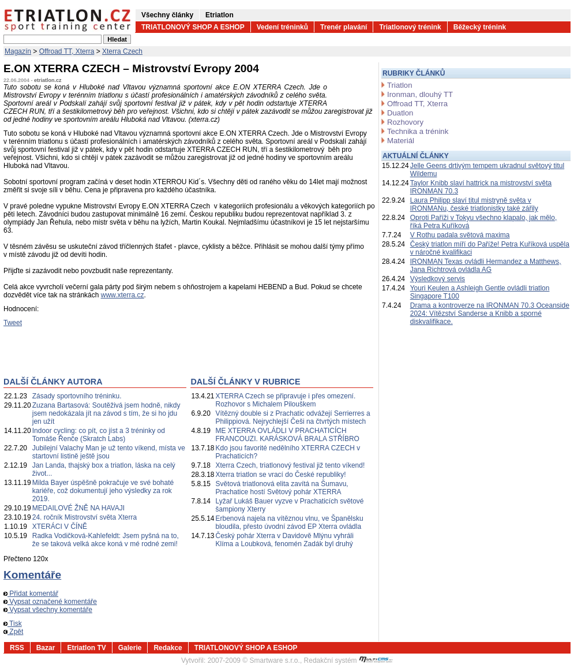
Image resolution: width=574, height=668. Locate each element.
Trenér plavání (343, 27)
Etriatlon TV (86, 648)
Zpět (13, 632)
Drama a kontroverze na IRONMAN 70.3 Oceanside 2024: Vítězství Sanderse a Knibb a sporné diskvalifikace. (489, 313)
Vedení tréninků (282, 27)
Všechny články (167, 15)
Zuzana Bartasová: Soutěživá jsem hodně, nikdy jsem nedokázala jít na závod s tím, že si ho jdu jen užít (106, 413)
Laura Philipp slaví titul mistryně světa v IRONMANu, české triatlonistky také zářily (474, 204)
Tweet (12, 323)
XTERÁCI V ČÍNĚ (59, 527)
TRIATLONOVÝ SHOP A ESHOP (193, 27)
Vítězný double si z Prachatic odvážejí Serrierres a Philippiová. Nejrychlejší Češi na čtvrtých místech (293, 417)
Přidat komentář (30, 593)
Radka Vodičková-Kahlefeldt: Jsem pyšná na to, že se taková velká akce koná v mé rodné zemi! (105, 540)
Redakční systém (348, 660)
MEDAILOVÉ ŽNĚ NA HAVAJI (78, 508)
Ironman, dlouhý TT (420, 94)
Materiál (400, 140)
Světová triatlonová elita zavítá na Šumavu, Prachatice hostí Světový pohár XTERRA (282, 488)
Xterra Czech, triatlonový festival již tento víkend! (290, 465)
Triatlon (399, 85)
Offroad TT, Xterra (67, 51)
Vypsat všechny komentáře (47, 610)
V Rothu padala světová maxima (460, 235)
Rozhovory (405, 122)
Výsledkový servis (437, 279)
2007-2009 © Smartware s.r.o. (254, 660)
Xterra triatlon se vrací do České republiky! (281, 475)
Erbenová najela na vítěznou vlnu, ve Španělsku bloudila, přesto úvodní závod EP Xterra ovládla (289, 522)
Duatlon (400, 113)
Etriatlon (219, 15)
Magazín (18, 51)
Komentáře (32, 575)
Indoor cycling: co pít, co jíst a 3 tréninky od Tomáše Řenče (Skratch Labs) (98, 435)
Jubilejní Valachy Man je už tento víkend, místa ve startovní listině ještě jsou (108, 452)
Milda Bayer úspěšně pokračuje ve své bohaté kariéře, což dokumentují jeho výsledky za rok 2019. (103, 491)
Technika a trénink (417, 131)
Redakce (167, 648)
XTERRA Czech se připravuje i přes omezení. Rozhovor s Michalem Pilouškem (286, 400)
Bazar (45, 648)
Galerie (130, 648)
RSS (17, 648)
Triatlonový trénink (410, 27)
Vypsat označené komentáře (50, 602)
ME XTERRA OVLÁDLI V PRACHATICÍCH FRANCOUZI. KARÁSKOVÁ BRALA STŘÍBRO (287, 435)
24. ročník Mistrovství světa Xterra (84, 517)
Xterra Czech (122, 51)
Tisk (12, 624)
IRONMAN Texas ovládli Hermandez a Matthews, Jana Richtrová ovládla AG (485, 266)
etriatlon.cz (48, 80)
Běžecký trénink (479, 27)
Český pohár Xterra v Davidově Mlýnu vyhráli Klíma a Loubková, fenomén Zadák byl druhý (285, 540)
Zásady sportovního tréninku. (77, 396)
